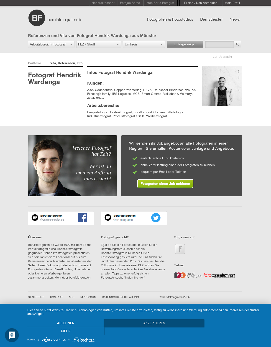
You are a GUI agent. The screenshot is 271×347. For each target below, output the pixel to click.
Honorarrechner (103, 3)
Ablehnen (63, 331)
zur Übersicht (222, 56)
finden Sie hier (134, 277)
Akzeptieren (147, 331)
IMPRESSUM (88, 297)
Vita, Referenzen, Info (66, 63)
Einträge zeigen (185, 44)
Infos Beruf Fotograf (160, 3)
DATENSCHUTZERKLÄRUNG (120, 297)
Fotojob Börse (130, 3)
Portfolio (34, 63)
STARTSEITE (36, 297)
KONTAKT (56, 297)
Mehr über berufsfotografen (72, 277)
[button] (51, 44)
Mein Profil (232, 3)
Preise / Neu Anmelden (200, 3)
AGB (71, 297)
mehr (230, 331)
